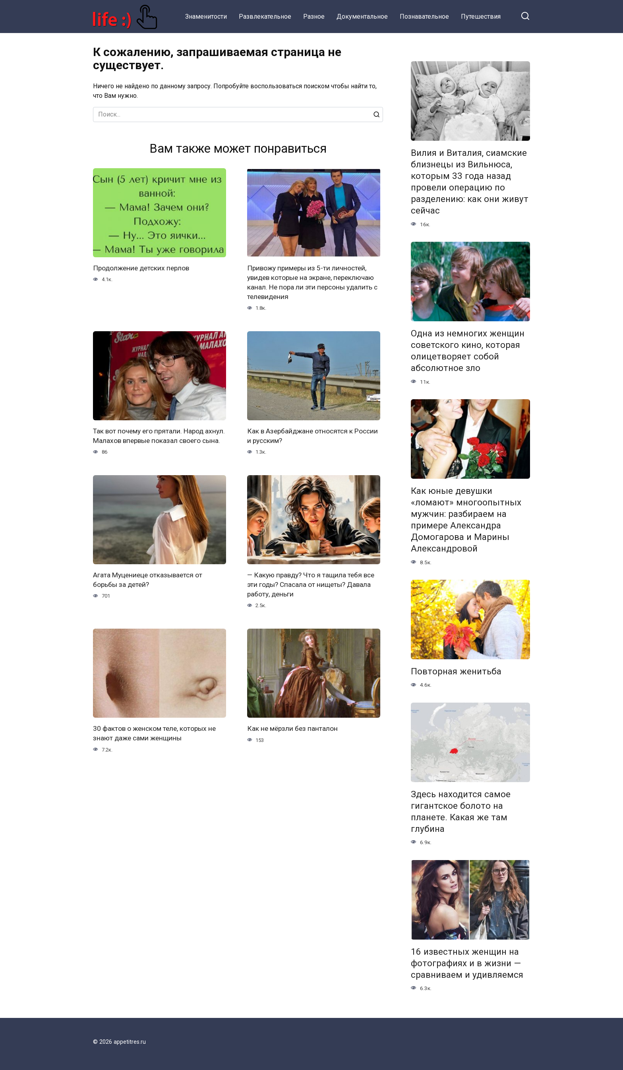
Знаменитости (206, 16)
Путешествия (481, 16)
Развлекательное (265, 16)
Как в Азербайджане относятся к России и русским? (301, 437)
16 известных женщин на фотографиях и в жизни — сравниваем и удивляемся (467, 963)
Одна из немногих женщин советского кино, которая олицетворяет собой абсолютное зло (467, 350)
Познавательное (424, 16)
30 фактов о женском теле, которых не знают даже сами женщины (156, 746)
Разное (314, 16)
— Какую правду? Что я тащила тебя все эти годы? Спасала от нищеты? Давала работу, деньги (312, 596)
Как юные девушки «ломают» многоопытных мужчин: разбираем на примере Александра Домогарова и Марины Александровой (466, 519)
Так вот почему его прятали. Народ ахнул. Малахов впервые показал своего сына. (159, 442)
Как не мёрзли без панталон (293, 741)
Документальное (362, 16)
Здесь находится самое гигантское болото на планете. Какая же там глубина (461, 811)
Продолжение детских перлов (143, 268)
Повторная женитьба (456, 671)
